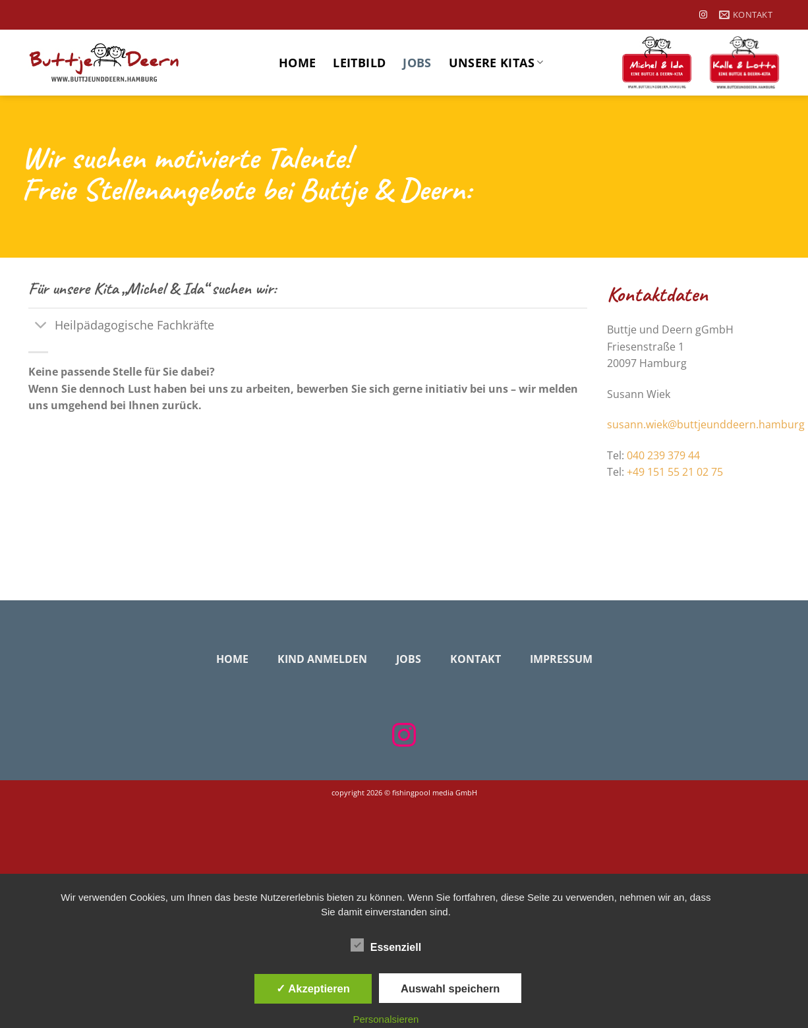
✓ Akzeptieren (313, 988)
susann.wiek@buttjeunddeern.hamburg (706, 424)
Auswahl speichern (450, 988)
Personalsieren (385, 1019)
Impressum (561, 659)
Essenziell (386, 945)
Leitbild (359, 63)
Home (297, 63)
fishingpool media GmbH (434, 792)
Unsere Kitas (496, 63)
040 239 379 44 (663, 455)
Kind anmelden (322, 659)
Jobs (417, 63)
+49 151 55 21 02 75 (675, 472)
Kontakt (475, 659)
